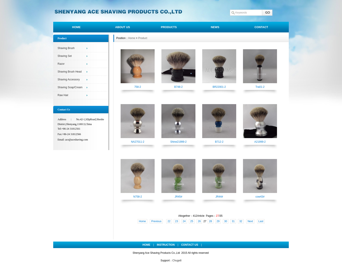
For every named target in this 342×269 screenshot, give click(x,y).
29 (218, 221)
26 (199, 221)
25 (191, 221)
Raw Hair (63, 95)
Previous (156, 221)
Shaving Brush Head (70, 71)
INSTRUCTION (166, 244)
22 (169, 221)
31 (233, 221)
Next (250, 221)
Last (260, 221)
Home (131, 38)
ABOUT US (122, 27)
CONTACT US (189, 244)
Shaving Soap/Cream (70, 87)
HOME (76, 27)
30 (225, 221)
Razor (61, 63)
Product (142, 38)
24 (184, 221)
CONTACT (261, 27)
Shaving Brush (66, 48)
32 (240, 221)
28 (210, 221)
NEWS (215, 27)
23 (176, 221)
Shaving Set (65, 56)
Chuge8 (176, 260)
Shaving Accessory (69, 79)
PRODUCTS (169, 27)
